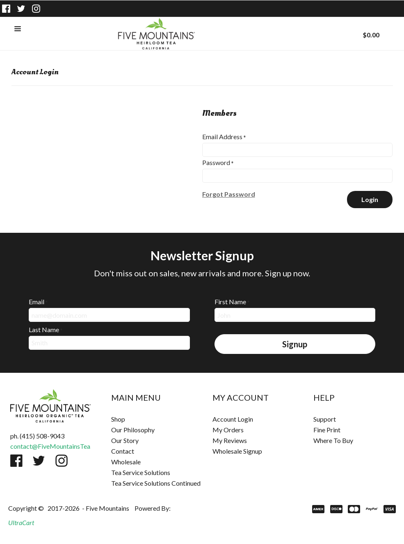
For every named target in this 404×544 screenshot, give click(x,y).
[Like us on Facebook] (6, 9)
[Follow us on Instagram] (36, 9)
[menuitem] (151, 419)
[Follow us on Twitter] (21, 9)
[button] (17, 29)
